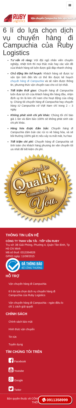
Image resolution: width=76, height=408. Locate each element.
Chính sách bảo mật (20, 321)
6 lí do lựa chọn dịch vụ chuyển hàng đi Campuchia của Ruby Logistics (32, 293)
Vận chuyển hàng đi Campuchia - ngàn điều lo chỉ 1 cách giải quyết (36, 304)
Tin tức (13, 336)
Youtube (16, 370)
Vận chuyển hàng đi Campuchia (27, 283)
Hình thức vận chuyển (22, 329)
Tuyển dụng (16, 344)
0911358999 (55, 399)
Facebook (17, 360)
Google (16, 379)
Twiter (15, 389)
